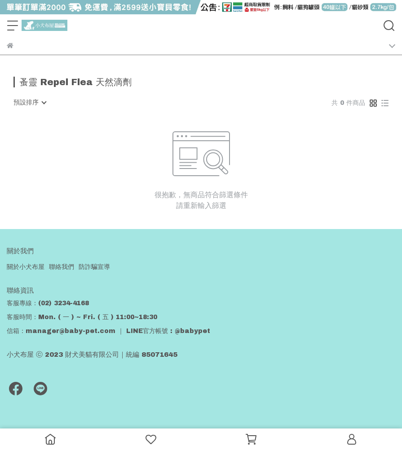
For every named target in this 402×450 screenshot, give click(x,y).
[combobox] (29, 103)
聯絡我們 (61, 267)
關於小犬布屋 (25, 267)
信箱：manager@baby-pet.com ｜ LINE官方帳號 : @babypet (108, 331)
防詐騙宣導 (94, 267)
